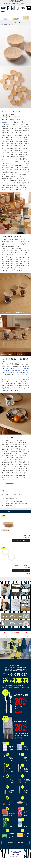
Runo (7, 377)
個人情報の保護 (15, 854)
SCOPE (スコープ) (10, 483)
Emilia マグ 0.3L (13, 372)
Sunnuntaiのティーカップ (17, 377)
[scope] (4, 8)
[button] (29, 8)
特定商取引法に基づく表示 (15, 851)
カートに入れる (21, 540)
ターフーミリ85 (15, 139)
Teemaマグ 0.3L (9, 503)
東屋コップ (24, 383)
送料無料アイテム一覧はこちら (15, 842)
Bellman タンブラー (14, 383)
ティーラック (16, 239)
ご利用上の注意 (15, 852)
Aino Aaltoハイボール (14, 370)
